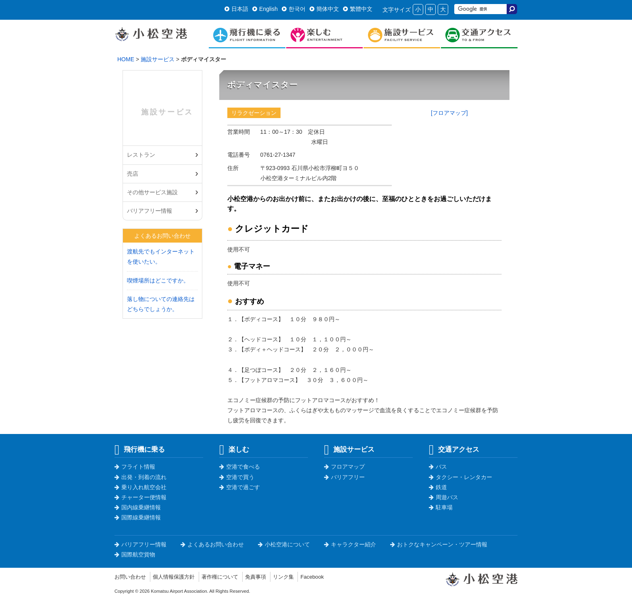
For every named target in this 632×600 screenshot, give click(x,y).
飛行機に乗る (139, 449)
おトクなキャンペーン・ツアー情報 (438, 544)
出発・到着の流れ (140, 477)
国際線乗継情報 (137, 517)
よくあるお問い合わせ (212, 544)
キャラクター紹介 (350, 544)
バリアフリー (344, 477)
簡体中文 (324, 9)
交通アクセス (454, 449)
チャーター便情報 (140, 497)
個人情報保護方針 (177, 576)
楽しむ (234, 449)
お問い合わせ (131, 576)
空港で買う (236, 477)
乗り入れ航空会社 (140, 487)
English (265, 9)
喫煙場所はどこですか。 (158, 280)
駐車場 (441, 507)
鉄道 (438, 487)
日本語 (236, 9)
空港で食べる (239, 466)
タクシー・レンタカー (460, 477)
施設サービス (158, 59)
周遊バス (443, 497)
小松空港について (284, 544)
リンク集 (294, 576)
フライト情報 (134, 466)
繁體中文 (357, 9)
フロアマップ (344, 466)
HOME (125, 59)
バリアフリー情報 (149, 211)
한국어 (294, 9)
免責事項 (265, 576)
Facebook (324, 576)
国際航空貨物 (134, 554)
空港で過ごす (239, 487)
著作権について (227, 576)
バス (438, 466)
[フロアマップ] (449, 113)
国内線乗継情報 (137, 507)
